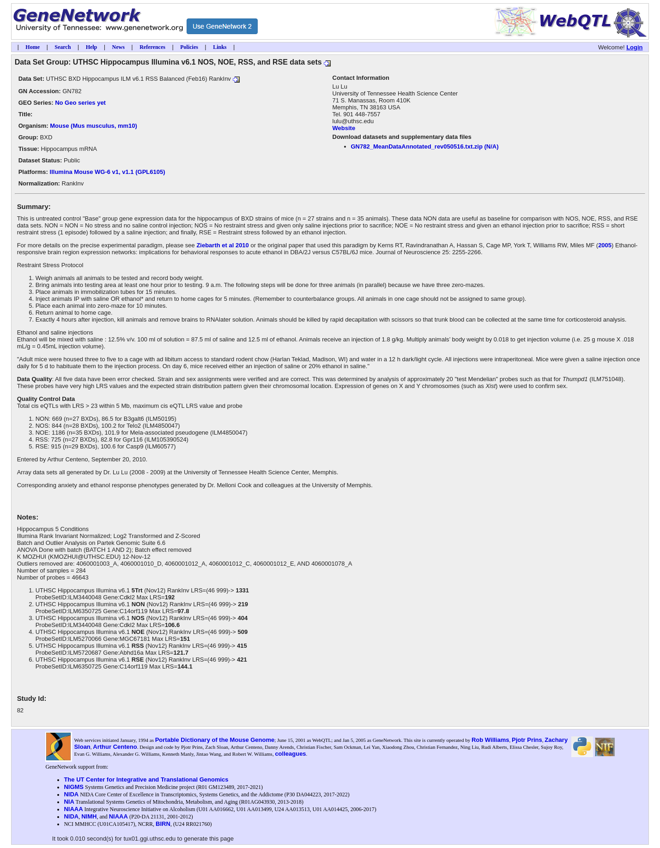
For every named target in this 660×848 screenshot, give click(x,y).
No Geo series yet (80, 102)
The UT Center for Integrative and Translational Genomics (146, 779)
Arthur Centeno (115, 746)
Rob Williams (490, 739)
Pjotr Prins (527, 739)
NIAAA (73, 809)
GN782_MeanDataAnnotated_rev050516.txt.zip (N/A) (425, 146)
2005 (605, 245)
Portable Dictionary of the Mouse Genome (215, 739)
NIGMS (74, 786)
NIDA (71, 794)
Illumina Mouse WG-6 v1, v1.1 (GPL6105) (107, 171)
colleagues (290, 753)
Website (344, 128)
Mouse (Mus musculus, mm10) (93, 125)
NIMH (89, 816)
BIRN (163, 823)
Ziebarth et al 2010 (222, 245)
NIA (69, 801)
